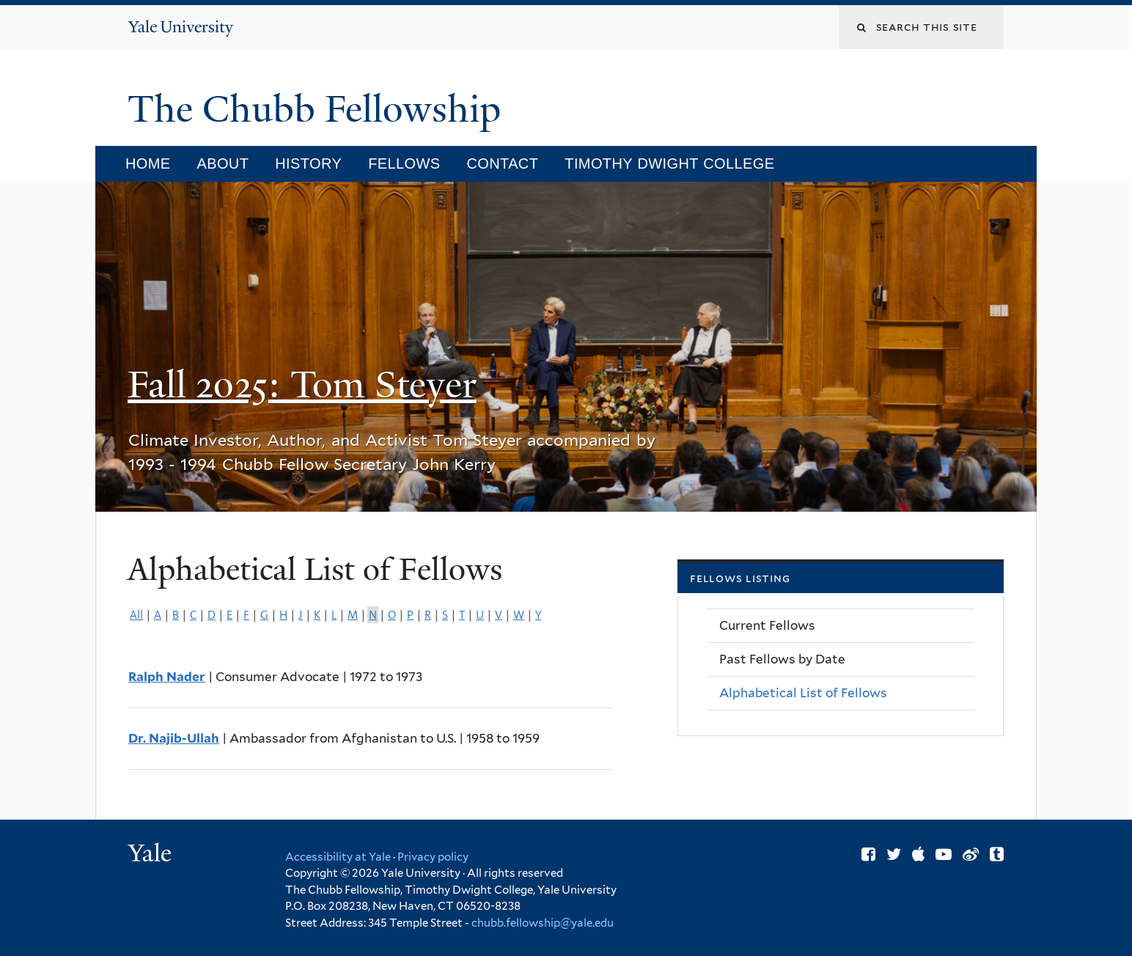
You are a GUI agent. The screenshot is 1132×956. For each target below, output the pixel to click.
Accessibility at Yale (338, 857)
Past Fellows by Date (782, 659)
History (308, 163)
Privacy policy (432, 857)
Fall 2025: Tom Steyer (302, 385)
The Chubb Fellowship (319, 109)
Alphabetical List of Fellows (803, 692)
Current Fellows (767, 625)
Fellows (404, 163)
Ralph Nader (166, 676)
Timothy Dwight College (669, 163)
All (136, 614)
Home (148, 163)
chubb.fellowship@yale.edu (542, 923)
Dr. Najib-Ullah (173, 738)
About (222, 163)
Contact (502, 163)
